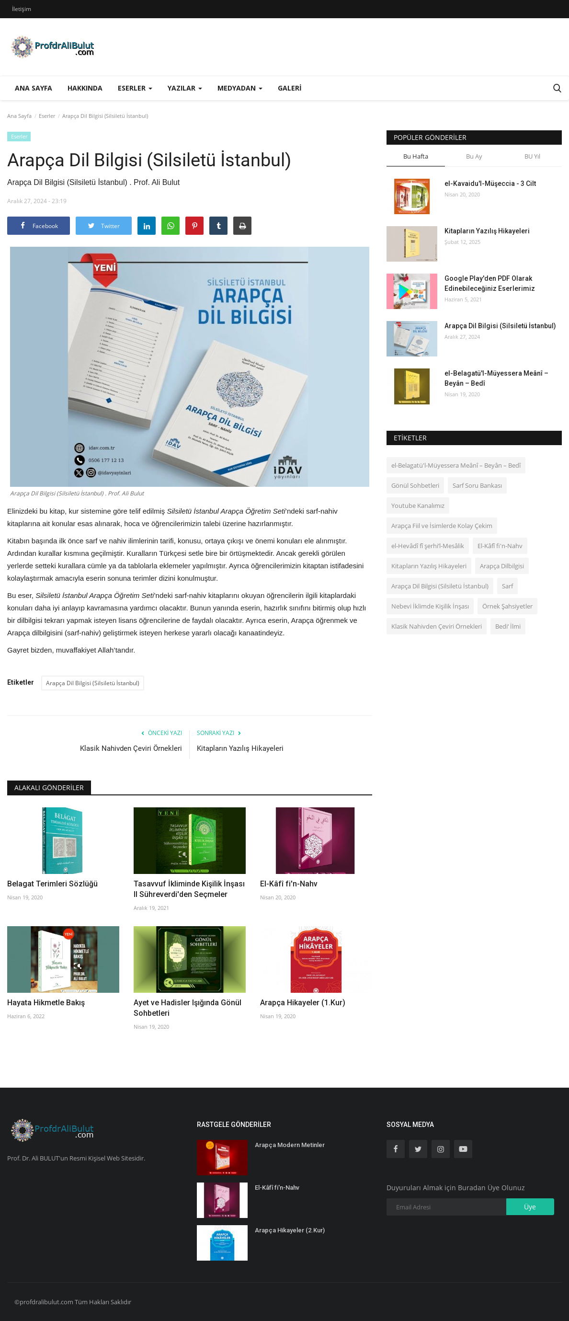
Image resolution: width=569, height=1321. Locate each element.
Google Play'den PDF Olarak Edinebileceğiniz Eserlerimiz (489, 283)
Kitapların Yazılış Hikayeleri (240, 748)
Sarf (507, 586)
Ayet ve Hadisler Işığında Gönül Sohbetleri (187, 1008)
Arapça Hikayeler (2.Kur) (290, 1230)
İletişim (21, 9)
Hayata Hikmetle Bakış (46, 1002)
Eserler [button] (135, 87)
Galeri (290, 87)
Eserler (47, 115)
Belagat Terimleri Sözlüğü (52, 883)
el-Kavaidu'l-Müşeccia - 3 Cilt (490, 183)
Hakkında (85, 87)
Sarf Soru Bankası (477, 485)
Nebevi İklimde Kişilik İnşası (430, 606)
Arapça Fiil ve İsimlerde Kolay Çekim (441, 525)
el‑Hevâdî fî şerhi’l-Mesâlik (427, 545)
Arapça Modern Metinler (290, 1145)
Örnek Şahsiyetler (507, 606)
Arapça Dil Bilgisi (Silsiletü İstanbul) (92, 683)
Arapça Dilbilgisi (502, 566)
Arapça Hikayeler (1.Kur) (302, 1002)
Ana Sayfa (33, 87)
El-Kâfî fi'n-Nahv (289, 883)
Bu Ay (474, 156)
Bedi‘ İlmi (508, 626)
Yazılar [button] (185, 87)
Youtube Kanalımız (417, 505)
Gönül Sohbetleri (415, 485)
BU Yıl (532, 156)
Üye (530, 1206)
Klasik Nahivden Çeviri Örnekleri (131, 748)
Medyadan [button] (239, 87)
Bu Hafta (415, 156)
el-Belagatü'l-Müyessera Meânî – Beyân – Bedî (496, 378)
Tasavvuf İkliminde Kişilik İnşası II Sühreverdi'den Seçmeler (189, 889)
